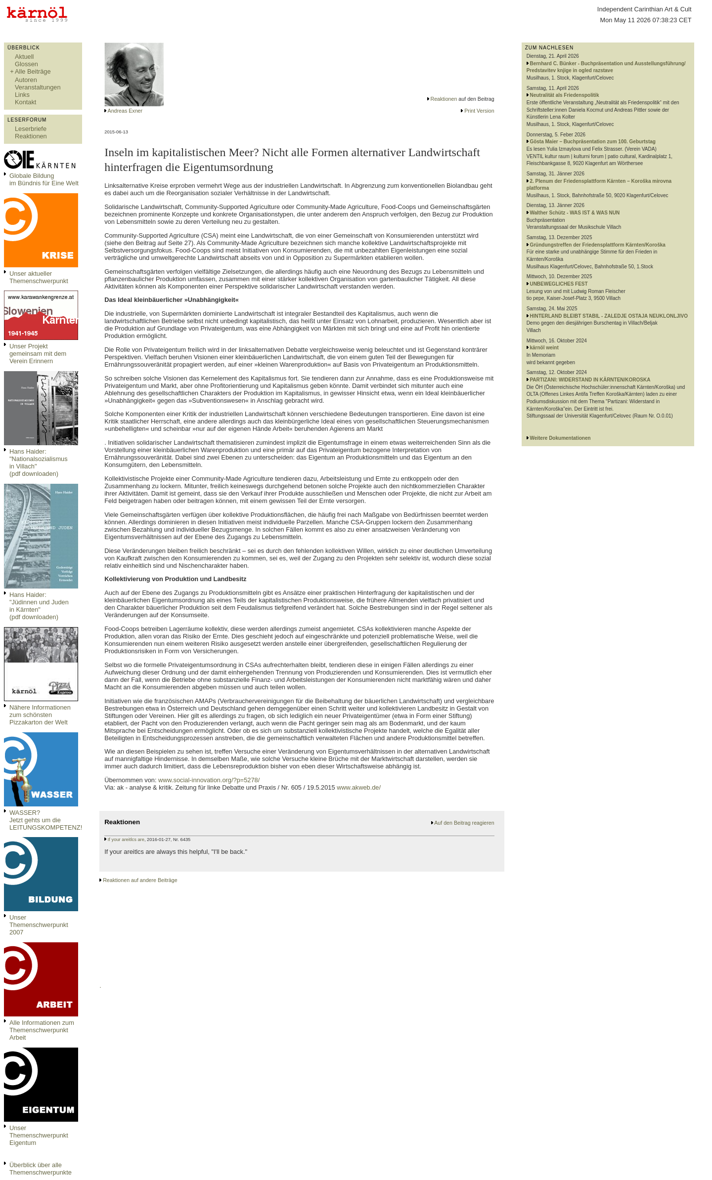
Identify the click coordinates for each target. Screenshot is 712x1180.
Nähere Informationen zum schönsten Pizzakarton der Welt (40, 715)
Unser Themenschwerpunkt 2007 (38, 925)
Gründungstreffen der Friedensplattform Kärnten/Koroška (597, 245)
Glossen (26, 64)
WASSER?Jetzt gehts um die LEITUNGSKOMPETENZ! (45, 820)
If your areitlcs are (126, 839)
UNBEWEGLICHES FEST (558, 284)
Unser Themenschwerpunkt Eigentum (38, 1135)
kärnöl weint (544, 347)
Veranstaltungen (38, 87)
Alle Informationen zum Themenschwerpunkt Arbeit (41, 1030)
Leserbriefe (30, 128)
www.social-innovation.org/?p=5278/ (209, 780)
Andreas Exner (125, 111)
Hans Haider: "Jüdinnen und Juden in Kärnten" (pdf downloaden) (39, 606)
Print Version (479, 111)
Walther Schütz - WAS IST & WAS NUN (575, 212)
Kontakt (25, 102)
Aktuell (24, 56)
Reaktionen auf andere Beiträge (140, 880)
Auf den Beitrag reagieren (464, 823)
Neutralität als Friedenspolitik (564, 95)
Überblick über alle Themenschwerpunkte (40, 1168)
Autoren (26, 80)
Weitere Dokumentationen (560, 438)
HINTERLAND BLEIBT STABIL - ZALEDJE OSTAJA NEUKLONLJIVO (609, 316)
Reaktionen (31, 136)
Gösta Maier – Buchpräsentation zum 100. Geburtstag (593, 141)
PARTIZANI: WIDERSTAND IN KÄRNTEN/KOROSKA (590, 379)
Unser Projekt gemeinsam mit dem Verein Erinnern (37, 353)
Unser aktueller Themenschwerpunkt (38, 277)
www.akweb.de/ (358, 787)
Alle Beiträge (33, 71)
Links (22, 94)
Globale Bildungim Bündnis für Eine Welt (44, 179)
